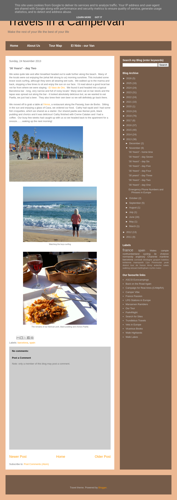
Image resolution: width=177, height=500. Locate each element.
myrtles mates (155, 268)
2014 (129, 134)
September (135, 203)
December (135, 143)
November (135, 148)
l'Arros (46, 104)
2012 (129, 232)
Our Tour (130, 308)
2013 (129, 139)
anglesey (140, 256)
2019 (129, 111)
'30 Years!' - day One (140, 184)
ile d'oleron (161, 253)
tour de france (138, 265)
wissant (134, 268)
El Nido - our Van (82, 45)
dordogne (147, 259)
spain (32, 342)
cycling (146, 253)
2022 (129, 97)
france (128, 250)
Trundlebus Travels (136, 320)
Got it (98, 17)
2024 (129, 87)
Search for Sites (134, 316)
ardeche (158, 265)
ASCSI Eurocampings (137, 279)
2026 (129, 78)
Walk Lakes (132, 337)
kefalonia (127, 262)
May (131, 221)
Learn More (83, 17)
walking (126, 268)
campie (165, 250)
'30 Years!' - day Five (140, 166)
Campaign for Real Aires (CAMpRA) (145, 287)
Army (149, 265)
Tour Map (55, 45)
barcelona (23, 342)
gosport (156, 259)
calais (166, 265)
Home (14, 45)
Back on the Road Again (138, 283)
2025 (129, 83)
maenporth (138, 262)
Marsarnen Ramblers (137, 304)
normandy (128, 256)
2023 (129, 92)
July (131, 212)
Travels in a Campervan (65, 21)
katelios (165, 259)
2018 (129, 115)
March (133, 226)
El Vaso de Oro (57, 87)
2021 (129, 101)
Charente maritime (158, 256)
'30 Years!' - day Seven (141, 156)
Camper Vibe (133, 292)
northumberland (131, 253)
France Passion (134, 296)
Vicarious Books (134, 328)
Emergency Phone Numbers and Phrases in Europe (146, 191)
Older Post (103, 456)
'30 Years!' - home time (141, 152)
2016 (129, 125)
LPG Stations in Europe (138, 300)
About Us (33, 45)
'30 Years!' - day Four (140, 170)
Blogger (102, 487)
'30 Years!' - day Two (139, 180)
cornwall (138, 259)
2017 (129, 120)
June (132, 217)
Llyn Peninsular (154, 262)
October (133, 198)
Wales (153, 250)
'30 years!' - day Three (140, 175)
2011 (129, 237)
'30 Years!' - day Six (139, 161)
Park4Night (131, 312)
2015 (129, 129)
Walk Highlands (134, 332)
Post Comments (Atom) (36, 464)
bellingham (143, 268)
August (133, 207)
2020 (129, 106)
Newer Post (18, 456)
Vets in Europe (133, 324)
